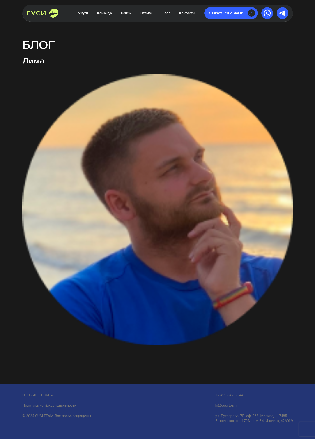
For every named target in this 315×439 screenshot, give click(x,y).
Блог (166, 13)
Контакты (187, 13)
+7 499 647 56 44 (229, 395)
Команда (104, 13)
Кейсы (126, 13)
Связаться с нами (232, 13)
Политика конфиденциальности (49, 405)
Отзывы (146, 13)
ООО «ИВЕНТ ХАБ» (38, 395)
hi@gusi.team (226, 405)
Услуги (82, 13)
